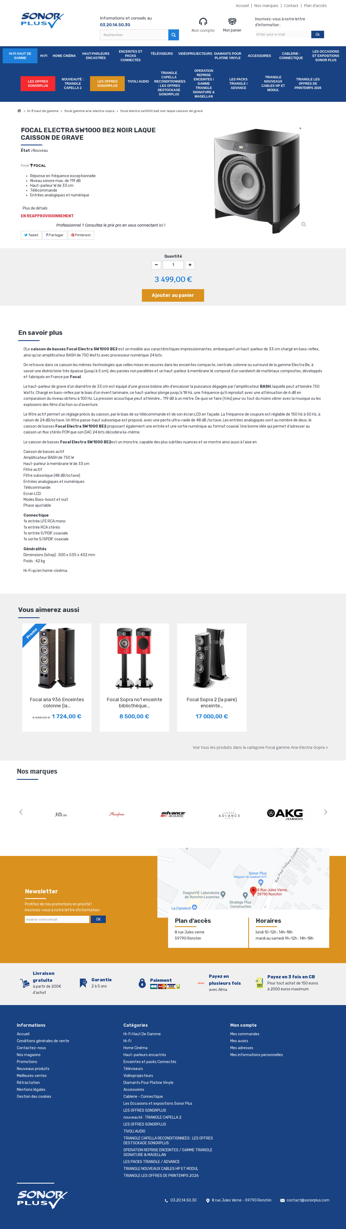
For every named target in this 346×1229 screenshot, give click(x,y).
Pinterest (81, 235)
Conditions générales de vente (43, 1041)
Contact (291, 5)
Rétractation (28, 1082)
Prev (21, 812)
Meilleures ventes (32, 1075)
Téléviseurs (162, 54)
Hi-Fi (43, 56)
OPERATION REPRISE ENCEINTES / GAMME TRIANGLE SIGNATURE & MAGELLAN (204, 83)
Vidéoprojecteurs (194, 54)
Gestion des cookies (34, 1096)
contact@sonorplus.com (308, 1200)
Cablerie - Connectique (291, 56)
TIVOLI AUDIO (138, 81)
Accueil (242, 5)
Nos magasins (29, 1055)
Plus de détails (35, 208)
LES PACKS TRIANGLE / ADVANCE (239, 83)
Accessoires (259, 56)
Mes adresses (241, 1048)
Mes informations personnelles (256, 1055)
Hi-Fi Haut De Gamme (20, 56)
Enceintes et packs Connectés (130, 56)
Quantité (173, 256)
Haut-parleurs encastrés (96, 56)
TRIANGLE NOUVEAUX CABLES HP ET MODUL (273, 83)
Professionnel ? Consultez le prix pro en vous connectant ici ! (110, 225)
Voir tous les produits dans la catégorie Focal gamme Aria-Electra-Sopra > (260, 747)
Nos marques (266, 5)
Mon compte (203, 25)
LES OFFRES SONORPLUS (38, 84)
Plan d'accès (315, 5)
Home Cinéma (64, 56)
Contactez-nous (31, 1048)
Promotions (27, 1062)
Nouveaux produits (33, 1069)
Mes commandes (244, 1034)
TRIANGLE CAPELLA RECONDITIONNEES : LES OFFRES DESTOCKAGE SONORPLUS (170, 83)
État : (26, 150)
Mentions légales (31, 1089)
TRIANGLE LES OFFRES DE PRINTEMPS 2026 (308, 83)
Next (325, 812)
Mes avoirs (239, 1041)
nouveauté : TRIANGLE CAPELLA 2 (73, 83)
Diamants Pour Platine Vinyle (227, 56)
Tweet (31, 235)
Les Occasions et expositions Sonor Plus (326, 56)
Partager (55, 235)
